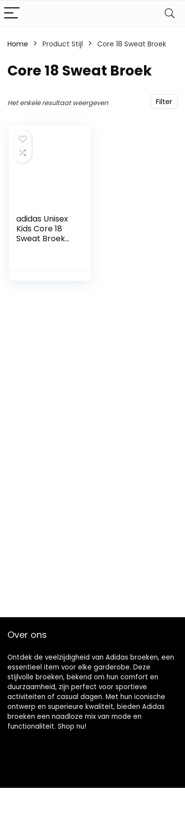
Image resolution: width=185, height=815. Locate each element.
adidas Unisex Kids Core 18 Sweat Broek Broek (42, 233)
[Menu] (12, 13)
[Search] (170, 13)
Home (17, 44)
